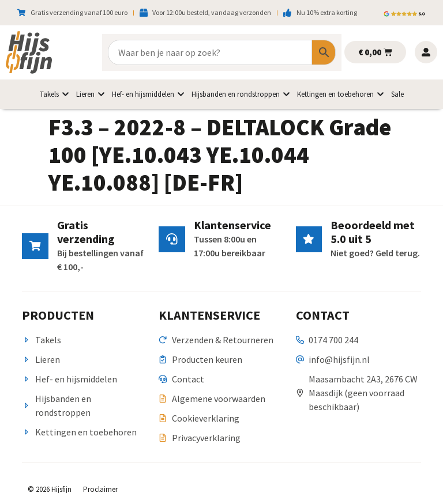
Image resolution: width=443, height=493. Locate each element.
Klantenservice (231, 225)
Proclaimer (100, 475)
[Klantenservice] (171, 239)
